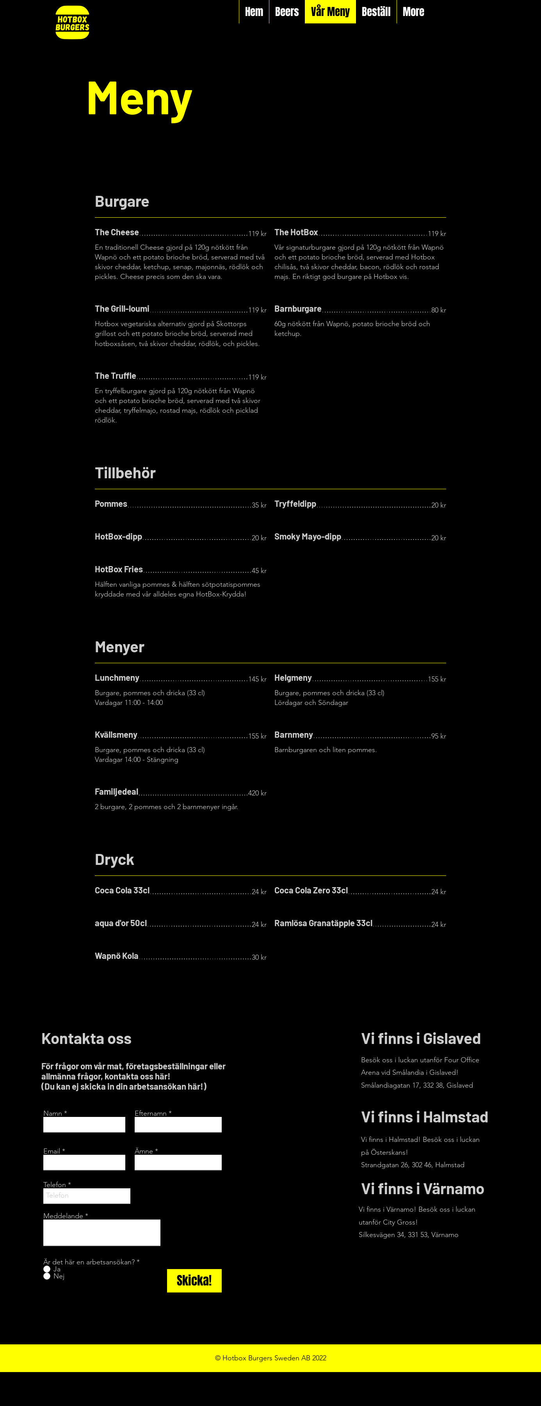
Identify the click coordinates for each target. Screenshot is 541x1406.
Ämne (144, 1151)
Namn (52, 1113)
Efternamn (151, 1113)
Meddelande (63, 1216)
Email (51, 1151)
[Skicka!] (194, 1280)
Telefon (54, 1184)
